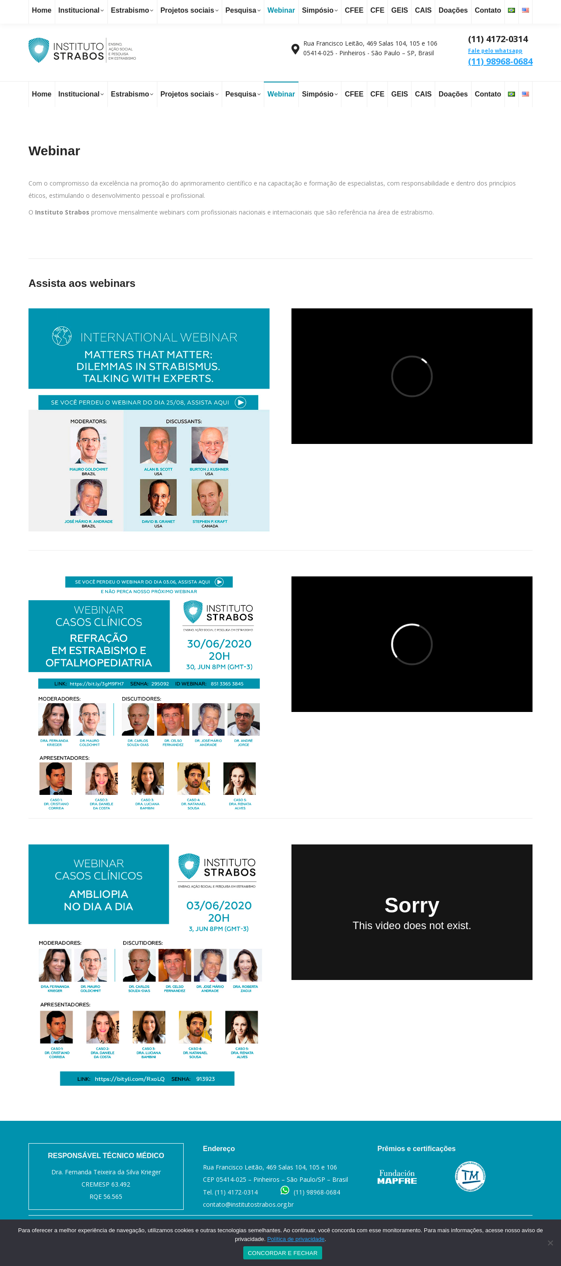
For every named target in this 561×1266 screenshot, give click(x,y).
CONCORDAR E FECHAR (282, 1253)
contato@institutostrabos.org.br (118, 10)
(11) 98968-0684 (500, 57)
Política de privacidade (296, 1239)
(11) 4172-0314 (236, 1192)
